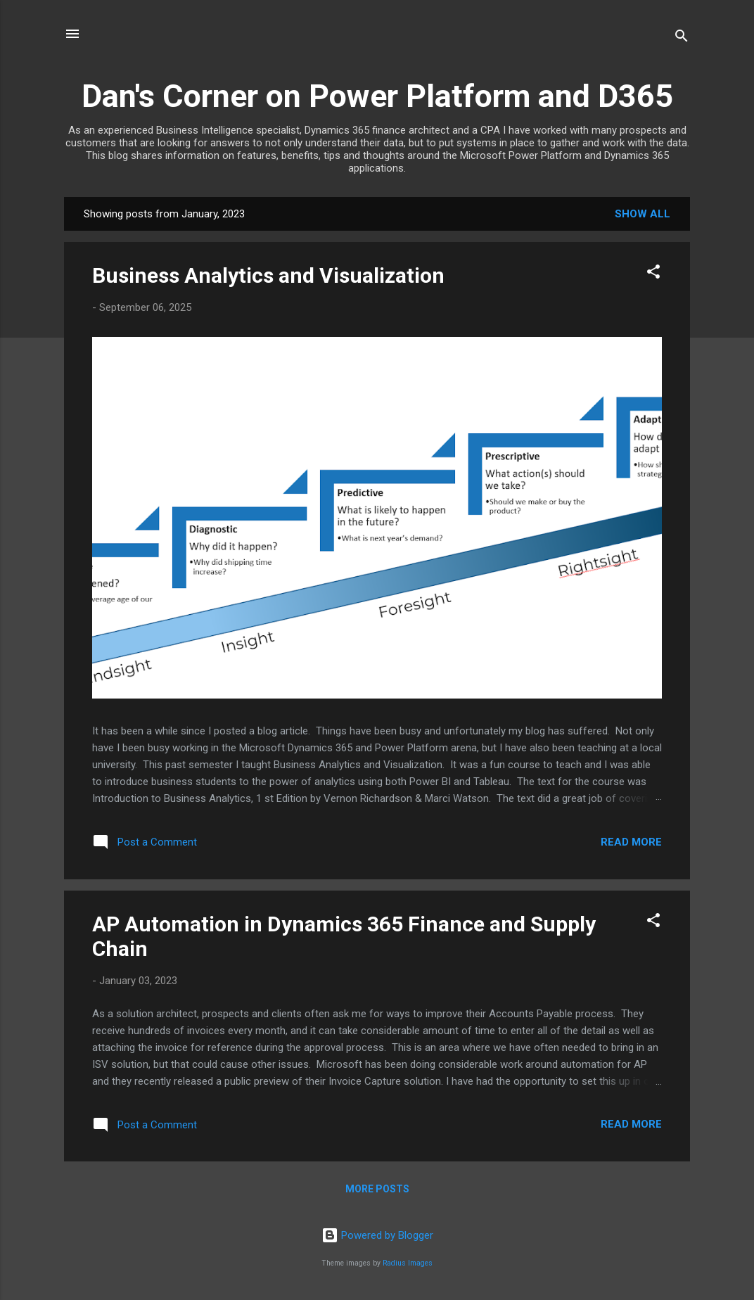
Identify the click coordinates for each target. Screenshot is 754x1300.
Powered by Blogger (377, 1235)
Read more (631, 842)
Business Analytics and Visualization (268, 275)
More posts (377, 1188)
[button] (653, 274)
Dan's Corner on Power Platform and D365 (377, 96)
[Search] (681, 38)
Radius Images (408, 1263)
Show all (642, 214)
